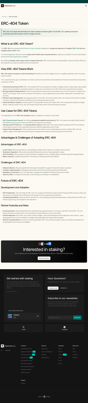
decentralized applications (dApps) (16, 57)
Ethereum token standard (32, 48)
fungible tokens (51, 93)
